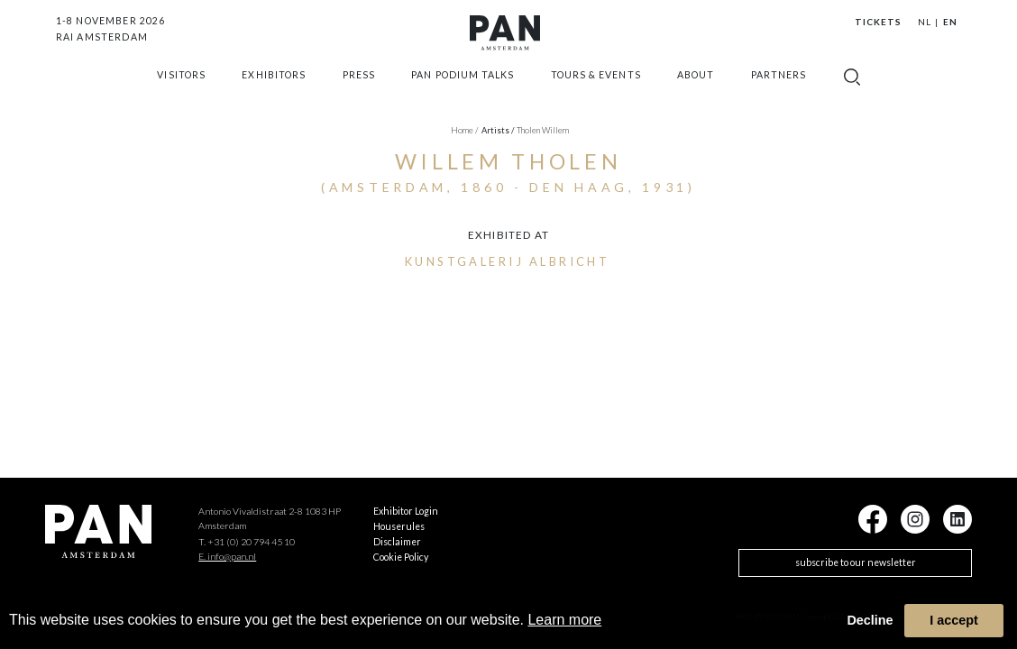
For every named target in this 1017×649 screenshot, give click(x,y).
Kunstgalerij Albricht (507, 261)
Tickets (878, 21)
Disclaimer (397, 541)
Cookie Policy (400, 557)
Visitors (181, 92)
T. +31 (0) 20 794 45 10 (246, 541)
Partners (778, 92)
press (359, 92)
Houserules (399, 526)
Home (464, 130)
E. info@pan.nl (227, 556)
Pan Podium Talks (462, 92)
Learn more (564, 619)
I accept (954, 620)
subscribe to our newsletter (855, 562)
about (695, 92)
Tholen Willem (543, 130)
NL (924, 21)
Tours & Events (596, 92)
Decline (870, 620)
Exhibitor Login (405, 511)
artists (498, 130)
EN (950, 21)
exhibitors (274, 92)
